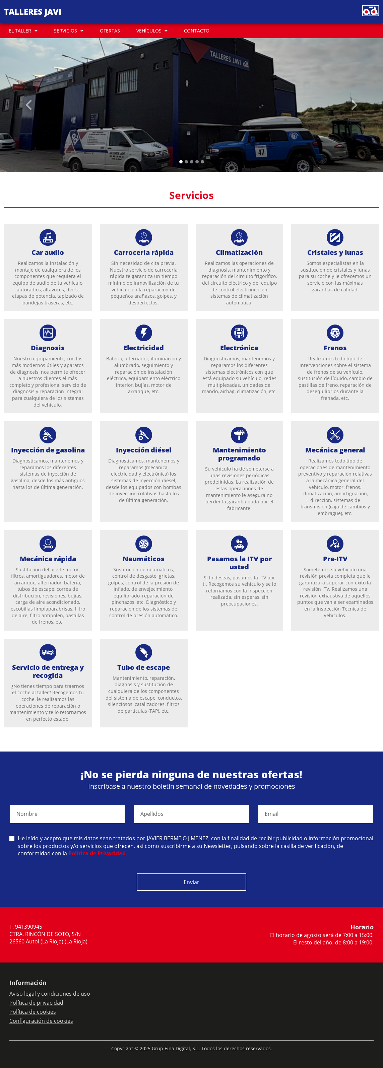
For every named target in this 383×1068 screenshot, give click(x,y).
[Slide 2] (191, 162)
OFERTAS (110, 30)
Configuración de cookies (41, 1020)
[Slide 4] (202, 162)
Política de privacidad (36, 1002)
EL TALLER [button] (20, 30)
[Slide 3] (197, 162)
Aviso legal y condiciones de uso (49, 993)
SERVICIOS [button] (65, 30)
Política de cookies (32, 1011)
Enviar (191, 882)
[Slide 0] (181, 162)
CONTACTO (196, 30)
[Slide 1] (186, 162)
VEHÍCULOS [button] (149, 30)
